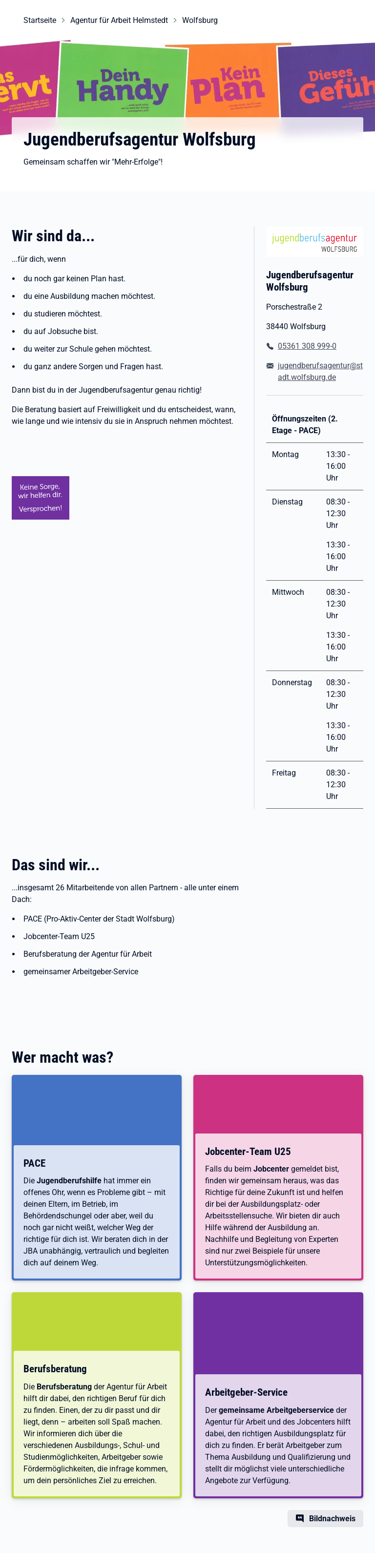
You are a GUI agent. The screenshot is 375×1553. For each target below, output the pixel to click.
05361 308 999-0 (307, 346)
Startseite (39, 20)
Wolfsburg (200, 20)
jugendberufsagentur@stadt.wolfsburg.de (320, 371)
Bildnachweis (332, 1518)
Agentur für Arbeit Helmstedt (119, 20)
